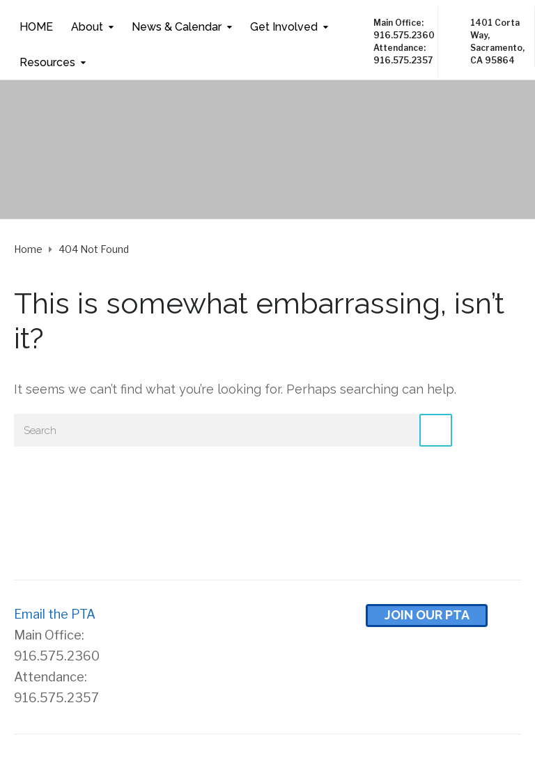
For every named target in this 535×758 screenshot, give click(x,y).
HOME (36, 26)
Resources (47, 62)
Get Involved (284, 26)
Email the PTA (54, 614)
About (87, 26)
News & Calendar (177, 26)
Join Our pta (427, 615)
